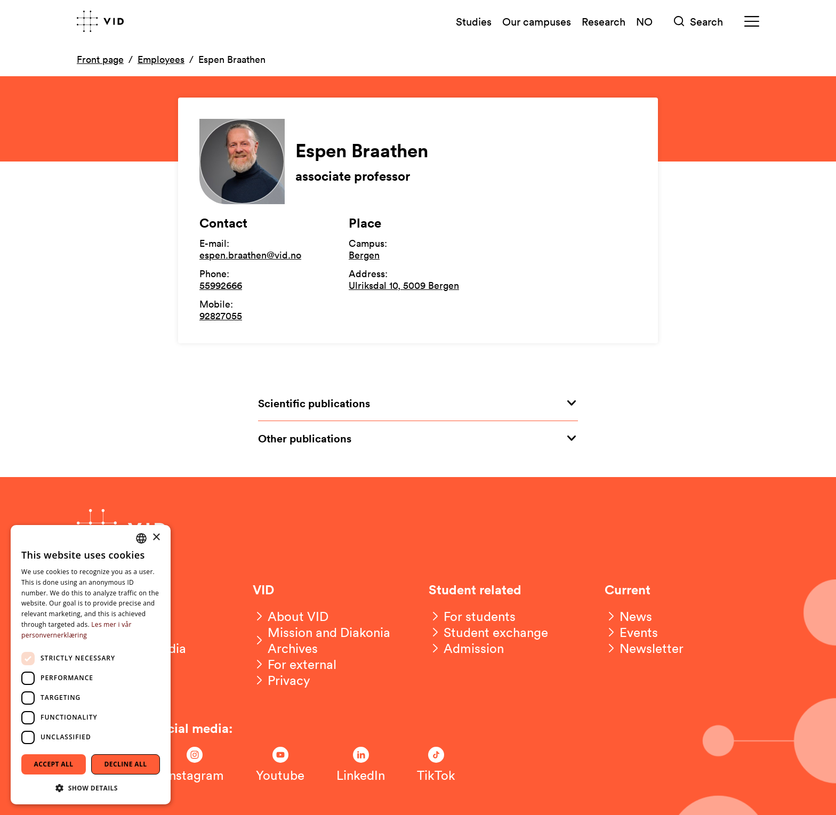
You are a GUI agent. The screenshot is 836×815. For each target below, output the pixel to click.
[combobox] (141, 538)
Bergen (364, 254)
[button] (90, 787)
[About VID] (290, 616)
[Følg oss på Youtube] (280, 765)
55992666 (220, 285)
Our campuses (536, 21)
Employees (161, 59)
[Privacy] (281, 680)
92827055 (220, 315)
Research (603, 21)
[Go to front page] (100, 21)
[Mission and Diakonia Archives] (330, 640)
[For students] (472, 616)
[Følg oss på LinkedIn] (360, 765)
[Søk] (698, 21)
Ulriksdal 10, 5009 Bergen (404, 285)
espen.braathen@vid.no (250, 254)
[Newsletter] (644, 648)
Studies (474, 21)
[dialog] (91, 664)
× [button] (156, 538)
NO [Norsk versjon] (644, 21)
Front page (100, 59)
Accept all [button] (54, 764)
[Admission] (466, 648)
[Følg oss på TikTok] (436, 765)
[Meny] (751, 21)
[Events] (631, 632)
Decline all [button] (125, 764)
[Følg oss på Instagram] (194, 765)
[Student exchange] (488, 632)
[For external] (294, 664)
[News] (628, 616)
